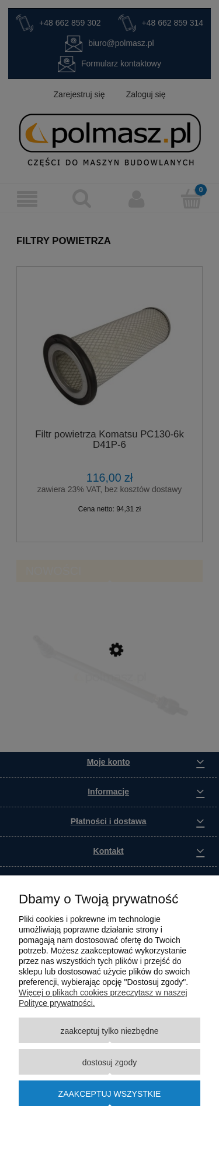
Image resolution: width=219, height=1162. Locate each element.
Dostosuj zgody (109, 1062)
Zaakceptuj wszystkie (109, 1094)
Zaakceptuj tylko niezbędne (109, 1031)
